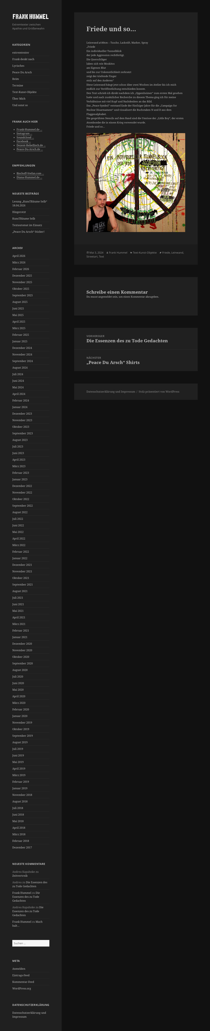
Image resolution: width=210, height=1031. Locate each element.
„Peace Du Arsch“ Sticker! (28, 232)
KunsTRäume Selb (23, 218)
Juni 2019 (18, 755)
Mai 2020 (18, 689)
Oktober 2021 (20, 578)
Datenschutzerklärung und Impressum (110, 391)
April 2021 (18, 617)
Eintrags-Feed (21, 975)
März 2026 (18, 262)
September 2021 (22, 584)
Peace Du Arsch (22, 72)
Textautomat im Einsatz (27, 225)
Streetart (92, 256)
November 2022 (22, 492)
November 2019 (22, 722)
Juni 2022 (18, 525)
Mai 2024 (18, 387)
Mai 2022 (18, 532)
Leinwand (177, 252)
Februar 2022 (20, 551)
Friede (166, 252)
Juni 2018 (18, 814)
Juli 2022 (17, 519)
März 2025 (18, 328)
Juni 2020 (18, 683)
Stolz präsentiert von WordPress (159, 391)
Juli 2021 (17, 597)
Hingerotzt (19, 212)
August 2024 (20, 367)
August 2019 (20, 742)
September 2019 (22, 736)
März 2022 (18, 545)
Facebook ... (24, 141)
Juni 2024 (18, 381)
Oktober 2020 (20, 657)
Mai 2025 (18, 315)
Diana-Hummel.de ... (29, 177)
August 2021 (20, 591)
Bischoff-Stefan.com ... (30, 173)
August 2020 (20, 670)
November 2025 (22, 282)
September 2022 (22, 505)
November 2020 (22, 650)
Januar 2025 (19, 341)
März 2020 (18, 703)
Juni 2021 (18, 604)
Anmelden (18, 969)
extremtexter (20, 52)
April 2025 (18, 321)
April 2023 (18, 459)
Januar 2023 (19, 479)
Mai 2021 (18, 611)
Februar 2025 (20, 335)
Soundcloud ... (25, 137)
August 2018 (20, 801)
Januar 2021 (19, 637)
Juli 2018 (17, 808)
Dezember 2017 (22, 847)
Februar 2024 (20, 400)
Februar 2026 (20, 269)
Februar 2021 (20, 630)
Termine (17, 85)
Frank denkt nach (23, 59)
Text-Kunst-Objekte (24, 92)
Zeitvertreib (20, 876)
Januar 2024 (19, 407)
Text (101, 256)
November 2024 (22, 354)
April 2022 (18, 538)
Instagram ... (24, 133)
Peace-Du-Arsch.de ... (30, 149)
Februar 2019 (20, 782)
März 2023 (18, 466)
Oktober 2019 (20, 729)
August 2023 (20, 440)
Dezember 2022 (22, 486)
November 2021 (22, 571)
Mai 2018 (18, 821)
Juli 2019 (17, 749)
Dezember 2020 (22, 643)
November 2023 (22, 420)
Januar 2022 (19, 558)
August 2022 (20, 512)
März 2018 (18, 834)
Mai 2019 (18, 762)
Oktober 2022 (20, 499)
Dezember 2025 (22, 275)
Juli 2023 (17, 446)
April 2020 (18, 696)
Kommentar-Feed (23, 982)
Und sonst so (20, 105)
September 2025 (22, 295)
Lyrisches (18, 66)
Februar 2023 (20, 473)
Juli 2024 (17, 374)
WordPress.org (21, 988)
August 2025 (20, 302)
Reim (15, 79)
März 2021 (18, 624)
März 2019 (18, 775)
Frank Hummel (21, 893)
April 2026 (18, 256)
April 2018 (18, 828)
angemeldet (105, 296)
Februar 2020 (20, 709)
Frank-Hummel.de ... (29, 129)
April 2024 (18, 394)
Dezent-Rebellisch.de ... (31, 145)
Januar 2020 (19, 716)
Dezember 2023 (22, 413)
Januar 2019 (19, 788)
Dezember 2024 (22, 348)
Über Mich (18, 98)
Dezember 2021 (22, 565)
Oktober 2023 (20, 427)
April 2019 (18, 768)
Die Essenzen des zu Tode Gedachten (26, 896)
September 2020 (22, 663)
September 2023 (22, 433)
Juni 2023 (18, 453)
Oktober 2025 (20, 289)
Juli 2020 (17, 676)
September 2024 (22, 361)
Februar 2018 (20, 841)
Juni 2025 (18, 308)
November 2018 (22, 795)
